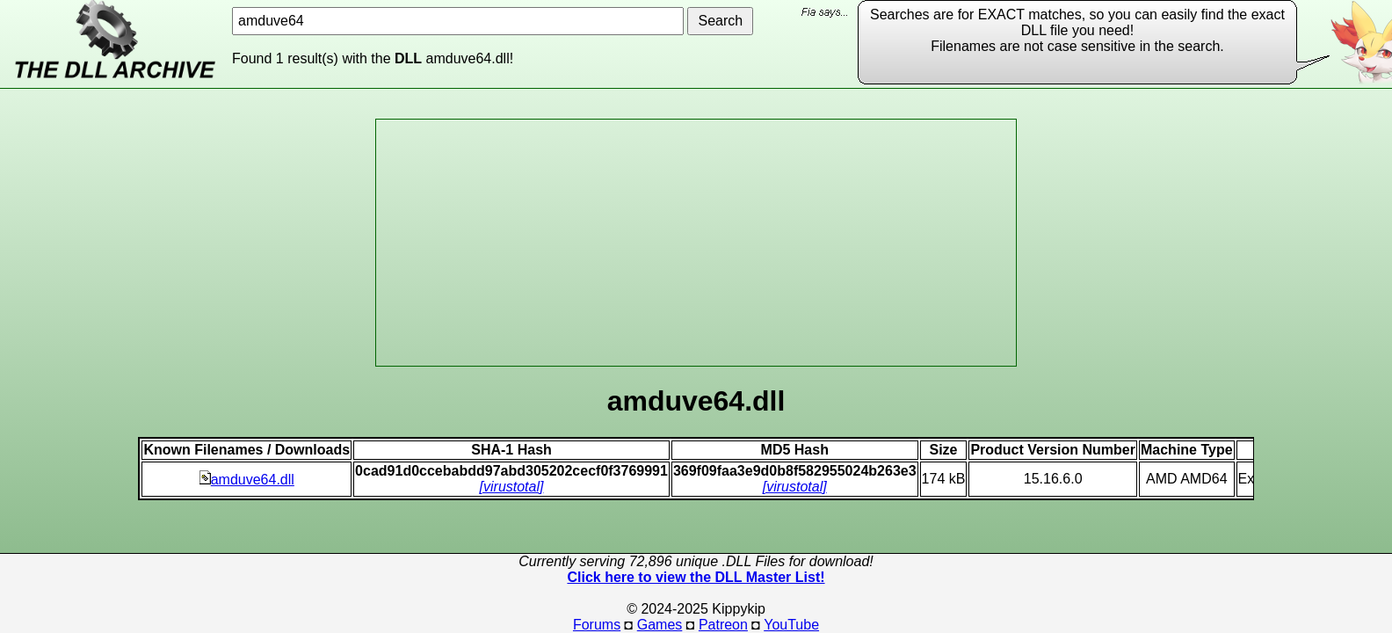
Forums (596, 624)
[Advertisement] (696, 243)
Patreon (723, 624)
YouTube (791, 624)
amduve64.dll (246, 479)
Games (660, 624)
